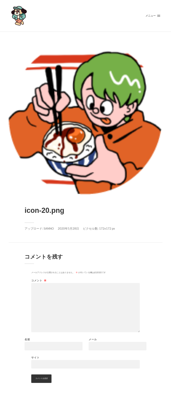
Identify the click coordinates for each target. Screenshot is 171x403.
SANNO (49, 228)
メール (93, 339)
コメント (39, 280)
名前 (27, 339)
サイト (35, 357)
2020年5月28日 (68, 228)
